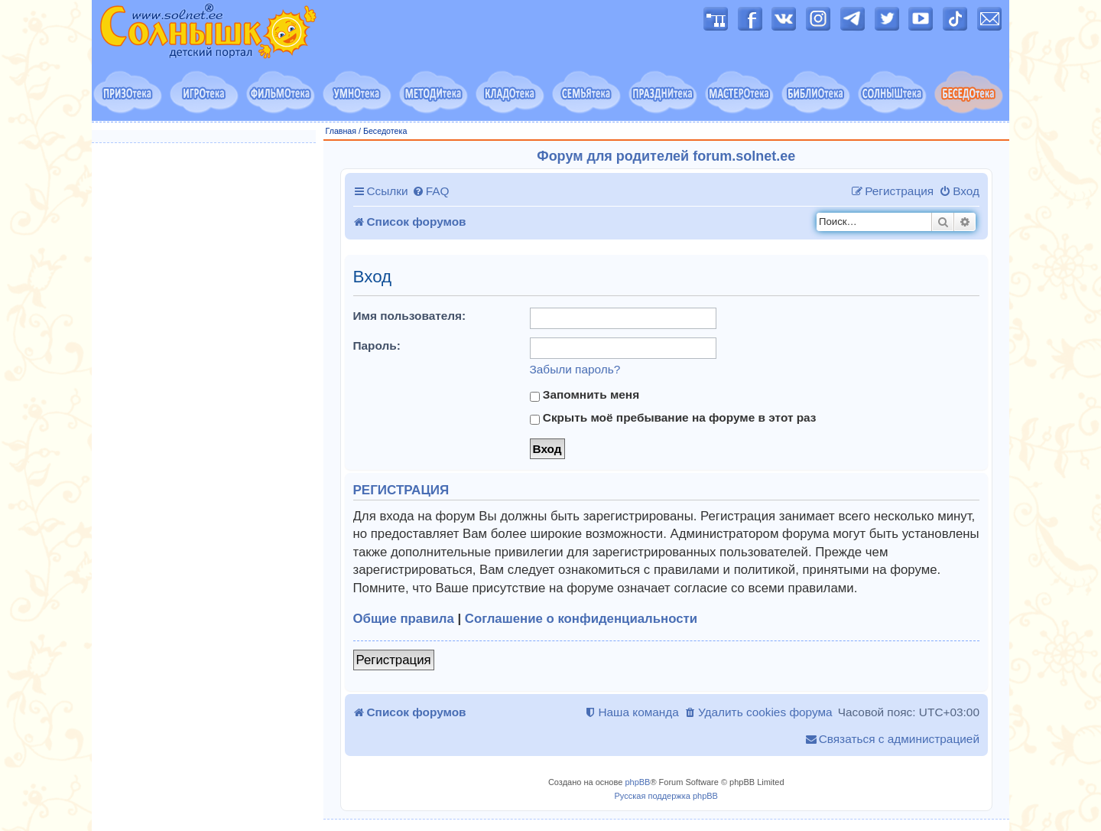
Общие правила (403, 618)
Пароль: (377, 345)
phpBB (637, 782)
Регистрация (393, 660)
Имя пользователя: (409, 315)
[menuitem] (431, 191)
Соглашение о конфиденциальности (581, 618)
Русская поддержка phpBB (666, 795)
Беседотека (385, 130)
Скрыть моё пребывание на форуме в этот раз (673, 418)
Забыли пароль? (575, 369)
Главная (341, 130)
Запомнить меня (585, 395)
